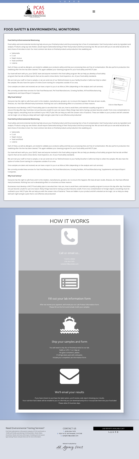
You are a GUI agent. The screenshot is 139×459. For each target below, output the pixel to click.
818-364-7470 (69, 261)
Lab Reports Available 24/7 (113, 429)
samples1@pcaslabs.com (69, 264)
